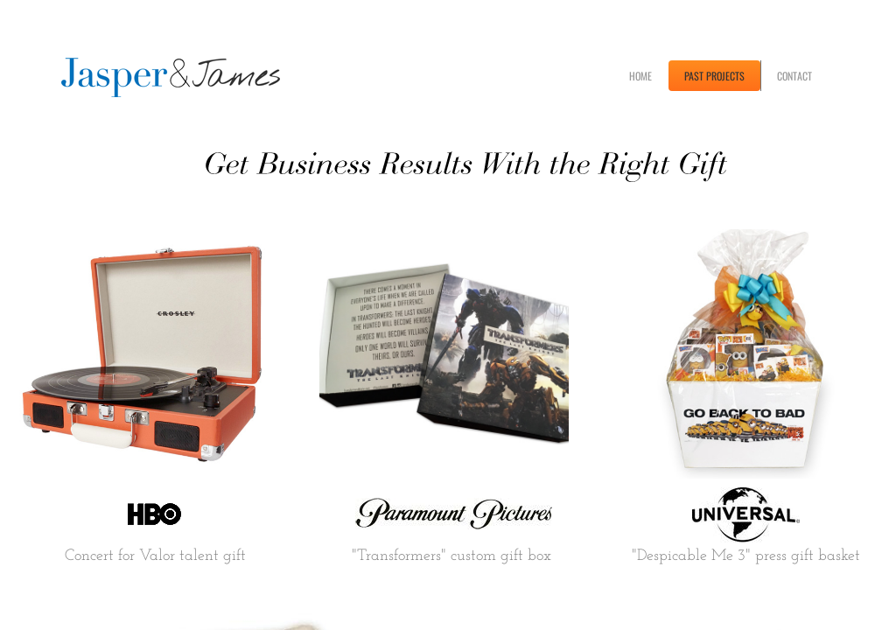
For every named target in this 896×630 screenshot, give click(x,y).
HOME (640, 75)
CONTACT (794, 75)
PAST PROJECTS (714, 75)
